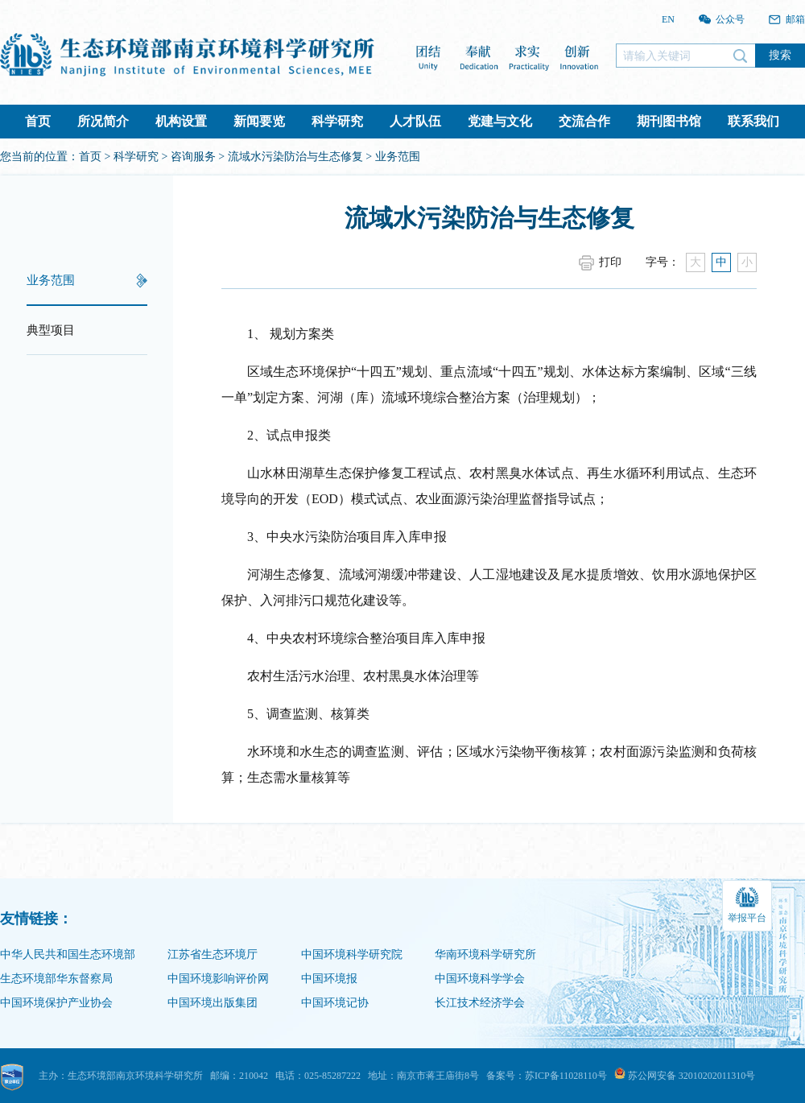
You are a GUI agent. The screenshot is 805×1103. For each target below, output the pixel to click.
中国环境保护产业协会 (56, 1003)
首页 (38, 121)
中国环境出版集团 (212, 1003)
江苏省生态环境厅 (212, 954)
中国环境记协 (335, 1003)
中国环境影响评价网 (218, 979)
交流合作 (584, 121)
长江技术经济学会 (480, 1003)
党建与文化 (500, 121)
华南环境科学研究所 (485, 954)
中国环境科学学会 (480, 979)
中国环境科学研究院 (351, 954)
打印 (610, 262)
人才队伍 (415, 121)
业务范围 (51, 280)
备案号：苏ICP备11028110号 (546, 1075)
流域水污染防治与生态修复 (295, 157)
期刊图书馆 (669, 121)
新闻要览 (259, 121)
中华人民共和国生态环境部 (67, 954)
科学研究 (337, 121)
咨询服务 (193, 157)
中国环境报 (329, 979)
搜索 (780, 54)
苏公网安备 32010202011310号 (685, 1075)
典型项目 (51, 330)
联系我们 (753, 121)
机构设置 (181, 121)
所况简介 (103, 121)
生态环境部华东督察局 (56, 979)
